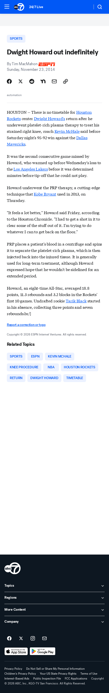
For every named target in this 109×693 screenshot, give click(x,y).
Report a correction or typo (26, 324)
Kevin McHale (67, 131)
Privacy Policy (13, 668)
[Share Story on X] (20, 81)
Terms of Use (88, 673)
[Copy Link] (65, 81)
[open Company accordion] (54, 622)
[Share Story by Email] (54, 81)
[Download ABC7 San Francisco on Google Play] (42, 651)
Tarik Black (76, 300)
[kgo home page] (12, 568)
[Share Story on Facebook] (9, 81)
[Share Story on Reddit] (32, 81)
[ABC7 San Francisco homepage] (19, 7)
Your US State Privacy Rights (58, 673)
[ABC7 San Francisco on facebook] (9, 639)
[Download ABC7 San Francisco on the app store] (16, 651)
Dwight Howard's (49, 118)
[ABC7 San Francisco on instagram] (33, 639)
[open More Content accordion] (54, 610)
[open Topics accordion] (54, 586)
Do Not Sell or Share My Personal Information (55, 668)
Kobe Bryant (45, 194)
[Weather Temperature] (85, 7)
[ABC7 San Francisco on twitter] (21, 639)
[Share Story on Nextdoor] (43, 81)
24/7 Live (36, 7)
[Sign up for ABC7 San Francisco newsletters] (44, 639)
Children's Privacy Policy (20, 673)
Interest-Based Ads (16, 678)
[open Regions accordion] (54, 598)
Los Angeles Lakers (30, 169)
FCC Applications (76, 678)
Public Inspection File (47, 678)
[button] (7, 7)
